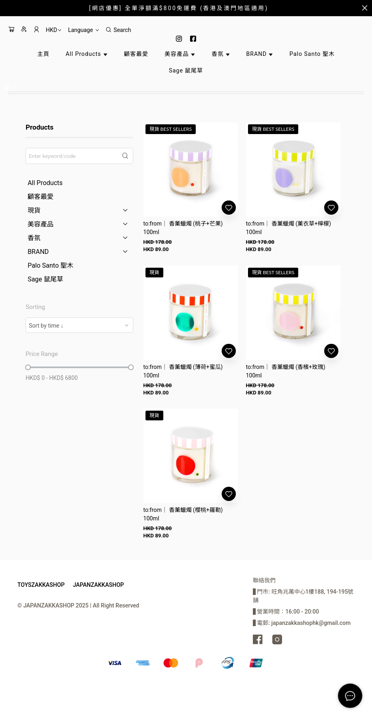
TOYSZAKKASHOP (40, 585)
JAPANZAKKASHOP (98, 585)
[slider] (28, 367)
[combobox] (79, 325)
